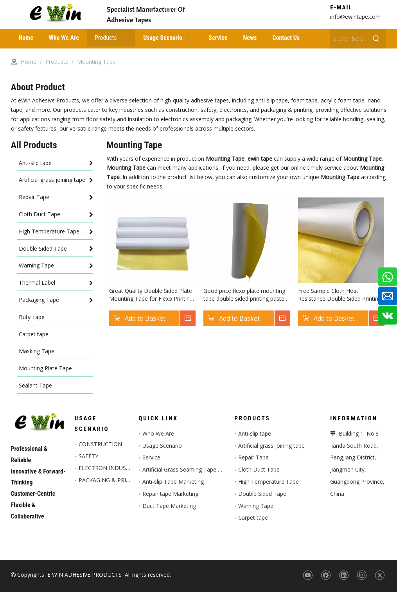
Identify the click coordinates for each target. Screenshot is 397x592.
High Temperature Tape (268, 481)
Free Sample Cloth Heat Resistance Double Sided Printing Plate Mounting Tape (339, 295)
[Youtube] (308, 575)
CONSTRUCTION (100, 444)
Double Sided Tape (262, 493)
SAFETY (88, 456)
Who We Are (158, 433)
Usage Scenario (162, 445)
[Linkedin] (343, 575)
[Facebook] (326, 575)
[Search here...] (348, 38)
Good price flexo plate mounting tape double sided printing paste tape (244, 295)
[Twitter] (379, 575)
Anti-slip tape (254, 433)
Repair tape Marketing (170, 493)
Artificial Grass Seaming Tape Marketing (192, 469)
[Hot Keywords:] (376, 38)
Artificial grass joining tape (271, 445)
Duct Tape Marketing (169, 505)
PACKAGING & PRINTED (110, 480)
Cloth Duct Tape (259, 469)
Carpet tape (253, 517)
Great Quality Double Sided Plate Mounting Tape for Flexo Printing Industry (151, 295)
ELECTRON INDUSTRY (107, 468)
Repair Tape (253, 457)
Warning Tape (255, 505)
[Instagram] (361, 575)
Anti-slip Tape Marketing (173, 481)
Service (151, 457)
